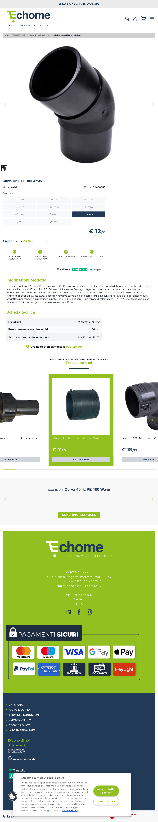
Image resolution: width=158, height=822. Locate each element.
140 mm (89, 199)
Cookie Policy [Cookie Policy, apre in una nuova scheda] (70, 810)
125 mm (54, 199)
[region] (72, 795)
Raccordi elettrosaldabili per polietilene (64, 35)
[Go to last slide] (5, 419)
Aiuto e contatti (20, 709)
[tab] (9, 469)
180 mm (54, 207)
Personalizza (106, 801)
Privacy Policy (18, 720)
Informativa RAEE (20, 730)
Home (6, 35)
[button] (4, 168)
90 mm (54, 221)
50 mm (54, 214)
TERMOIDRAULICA (19, 35)
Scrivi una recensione (79, 514)
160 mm (19, 207)
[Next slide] (152, 104)
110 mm (19, 199)
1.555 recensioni (16, 749)
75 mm (19, 221)
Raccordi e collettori (37, 35)
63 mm (89, 214)
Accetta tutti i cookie (106, 790)
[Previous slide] (5, 104)
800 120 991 (74, 346)
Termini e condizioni (23, 715)
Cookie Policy (18, 725)
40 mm (19, 214)
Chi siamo (14, 704)
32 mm (89, 207)
